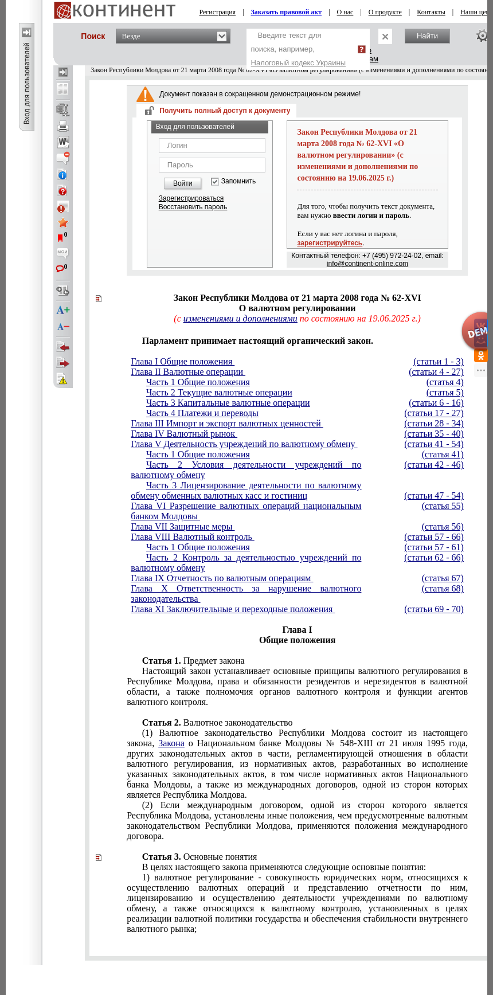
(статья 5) (445, 392)
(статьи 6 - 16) (436, 403)
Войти (183, 183)
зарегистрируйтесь (329, 243)
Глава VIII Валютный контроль (192, 537)
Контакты (431, 12)
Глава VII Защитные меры (182, 526)
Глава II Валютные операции (188, 372)
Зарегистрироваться (191, 198)
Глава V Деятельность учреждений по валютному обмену (244, 444)
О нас (345, 12)
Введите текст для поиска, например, (298, 49)
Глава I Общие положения (182, 361)
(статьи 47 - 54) (434, 495)
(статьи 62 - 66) (434, 557)
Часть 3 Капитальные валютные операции (228, 403)
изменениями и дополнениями (240, 318)
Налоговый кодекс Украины (298, 62)
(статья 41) (443, 454)
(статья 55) (443, 506)
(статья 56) (443, 526)
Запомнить (238, 181)
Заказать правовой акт (286, 12)
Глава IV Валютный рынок (184, 433)
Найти (427, 36)
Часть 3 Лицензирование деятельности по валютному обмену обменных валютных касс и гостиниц (246, 490)
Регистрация (217, 12)
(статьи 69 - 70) (434, 609)
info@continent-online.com (367, 264)
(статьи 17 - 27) (434, 413)
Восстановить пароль (193, 207)
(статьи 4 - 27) (436, 372)
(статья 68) (443, 588)
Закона (171, 743)
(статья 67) (443, 578)
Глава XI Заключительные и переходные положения (233, 609)
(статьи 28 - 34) (434, 423)
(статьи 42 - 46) (434, 464)
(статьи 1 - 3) (438, 361)
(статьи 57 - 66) (434, 537)
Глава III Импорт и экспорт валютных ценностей (227, 423)
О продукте (385, 12)
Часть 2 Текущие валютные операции (219, 392)
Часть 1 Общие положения (198, 382)
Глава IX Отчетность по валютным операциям (222, 578)
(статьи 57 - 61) (434, 547)
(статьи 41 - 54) (434, 444)
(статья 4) (445, 382)
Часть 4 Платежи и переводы (202, 413)
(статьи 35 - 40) (434, 433)
